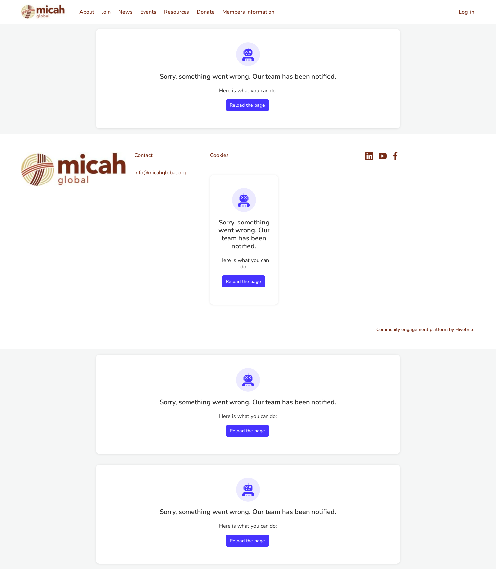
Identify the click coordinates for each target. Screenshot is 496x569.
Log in (466, 12)
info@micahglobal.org (160, 172)
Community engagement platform (412, 329)
